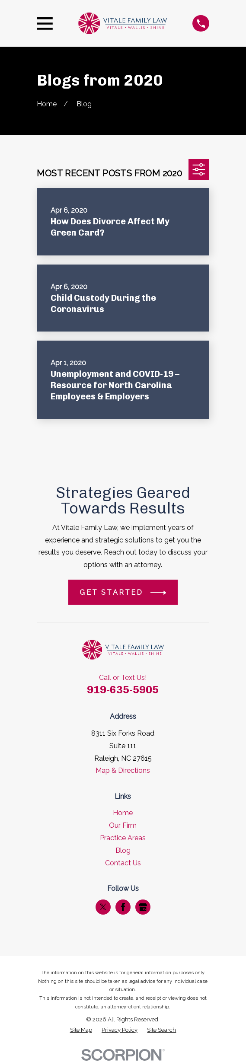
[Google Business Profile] (143, 907)
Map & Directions (123, 770)
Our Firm (123, 825)
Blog (123, 850)
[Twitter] (103, 907)
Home (123, 813)
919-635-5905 (123, 689)
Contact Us (123, 863)
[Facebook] (123, 907)
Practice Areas (123, 838)
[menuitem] (81, 1030)
